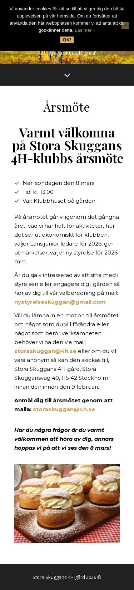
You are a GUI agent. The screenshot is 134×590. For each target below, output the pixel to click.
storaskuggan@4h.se (45, 351)
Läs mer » (85, 30)
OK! (67, 39)
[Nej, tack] (125, 25)
